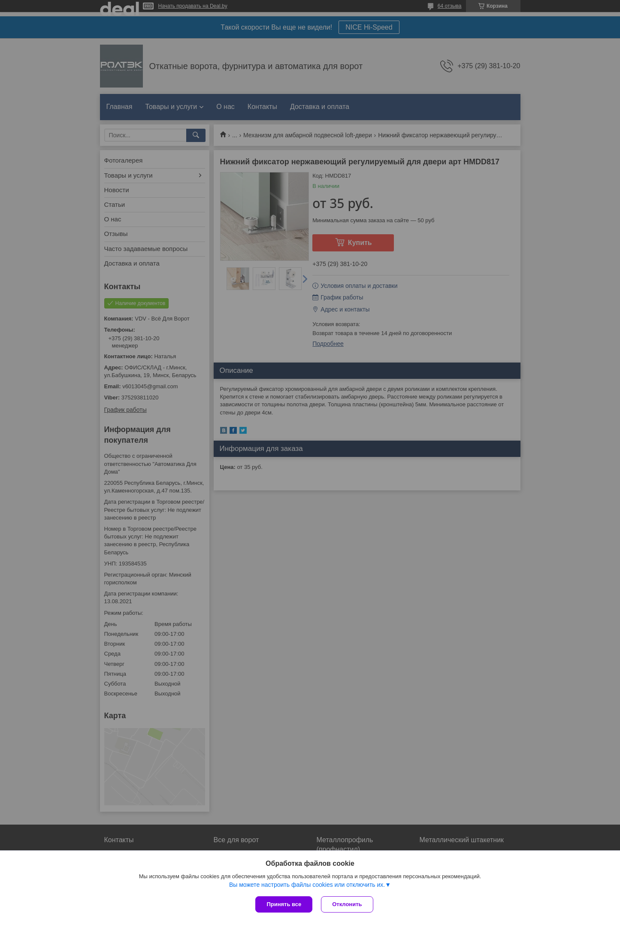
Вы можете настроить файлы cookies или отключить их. (307, 884)
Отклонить (347, 904)
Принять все (283, 904)
